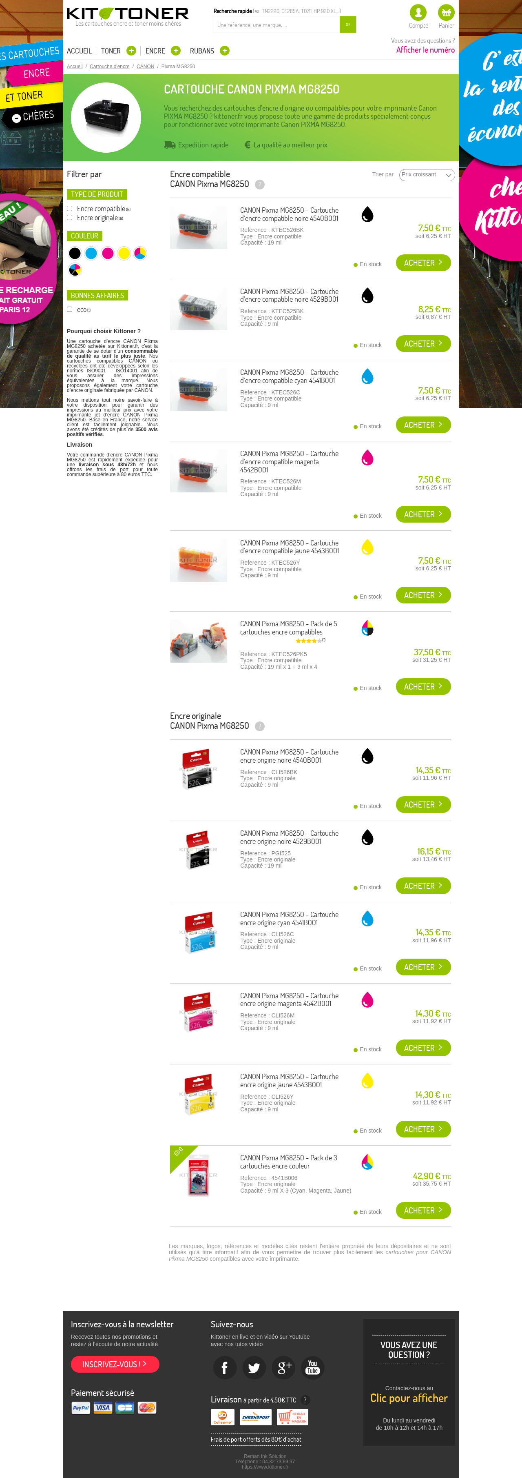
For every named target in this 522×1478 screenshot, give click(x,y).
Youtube (313, 1368)
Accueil (79, 51)
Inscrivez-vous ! (111, 1364)
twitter (254, 1368)
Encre (156, 51)
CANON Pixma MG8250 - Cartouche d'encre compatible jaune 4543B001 (289, 547)
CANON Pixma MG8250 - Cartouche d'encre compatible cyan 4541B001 (289, 376)
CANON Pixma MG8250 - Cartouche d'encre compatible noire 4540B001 (289, 214)
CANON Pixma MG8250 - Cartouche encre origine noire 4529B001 (289, 837)
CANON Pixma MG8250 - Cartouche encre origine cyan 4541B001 (289, 918)
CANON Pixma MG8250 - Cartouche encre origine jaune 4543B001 (289, 1080)
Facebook (225, 1368)
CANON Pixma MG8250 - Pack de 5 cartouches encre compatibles (288, 628)
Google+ (284, 1368)
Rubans (203, 51)
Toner (111, 51)
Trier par (383, 174)
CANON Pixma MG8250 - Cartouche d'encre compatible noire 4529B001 (289, 295)
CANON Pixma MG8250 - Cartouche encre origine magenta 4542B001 (289, 999)
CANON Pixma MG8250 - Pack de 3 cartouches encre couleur (288, 1162)
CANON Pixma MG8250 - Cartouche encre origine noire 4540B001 (289, 756)
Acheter (419, 263)
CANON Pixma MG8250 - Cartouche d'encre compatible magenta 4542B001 (289, 461)
